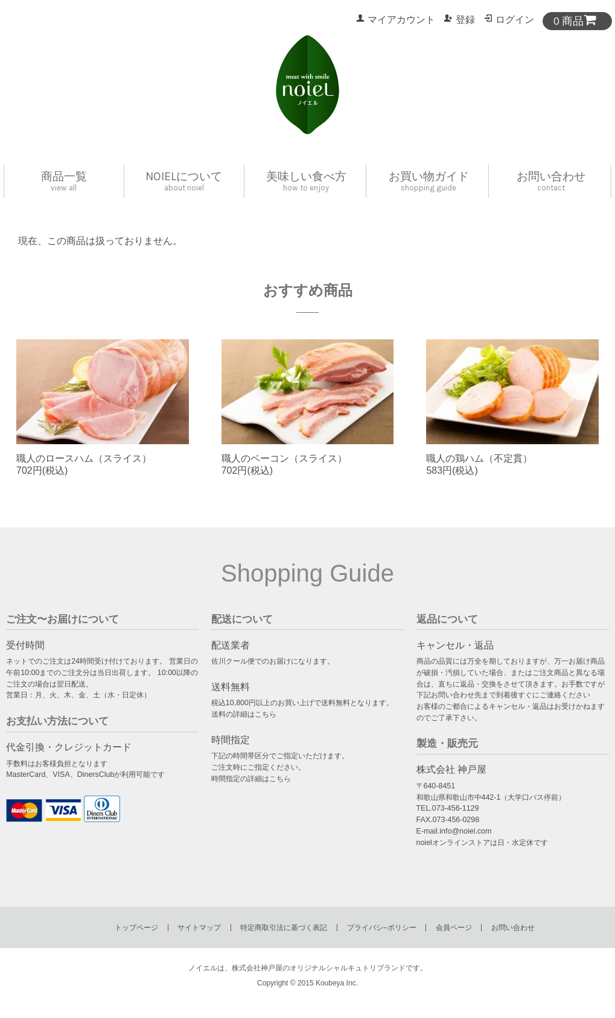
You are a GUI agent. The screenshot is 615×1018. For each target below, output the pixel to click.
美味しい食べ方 (306, 180)
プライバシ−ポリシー (381, 927)
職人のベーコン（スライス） (284, 458)
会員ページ (454, 927)
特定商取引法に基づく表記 (283, 927)
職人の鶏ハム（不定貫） (479, 458)
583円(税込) (451, 470)
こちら (265, 714)
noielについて (183, 180)
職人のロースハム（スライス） (83, 458)
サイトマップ (199, 927)
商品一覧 (64, 180)
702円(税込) (42, 470)
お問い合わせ (551, 180)
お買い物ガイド (429, 180)
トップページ (136, 927)
